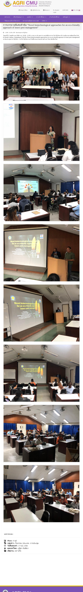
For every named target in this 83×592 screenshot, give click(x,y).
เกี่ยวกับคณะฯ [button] (18, 17)
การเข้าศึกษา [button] (41, 17)
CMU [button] (44, 21)
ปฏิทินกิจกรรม (35, 10)
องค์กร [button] (30, 17)
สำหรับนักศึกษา (54, 17)
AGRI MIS (65, 10)
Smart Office (23, 10)
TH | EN (75, 10)
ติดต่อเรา (46, 10)
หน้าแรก (7, 17)
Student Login (56, 11)
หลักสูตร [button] (66, 17)
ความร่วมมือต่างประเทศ (31, 21)
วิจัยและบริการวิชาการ (12, 21)
